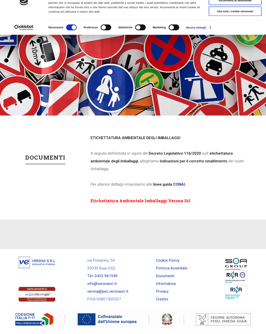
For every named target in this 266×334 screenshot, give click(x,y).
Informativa (166, 284)
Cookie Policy (168, 261)
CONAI (179, 184)
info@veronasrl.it (102, 284)
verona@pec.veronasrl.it (107, 292)
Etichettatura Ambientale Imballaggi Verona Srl (144, 201)
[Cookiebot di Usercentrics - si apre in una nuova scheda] (24, 47)
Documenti (165, 276)
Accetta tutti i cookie (235, 9)
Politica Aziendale (171, 268)
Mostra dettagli (196, 47)
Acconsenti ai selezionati (235, 20)
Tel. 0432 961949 (102, 276)
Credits (162, 299)
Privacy (162, 292)
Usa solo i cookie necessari (235, 30)
